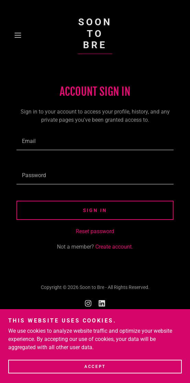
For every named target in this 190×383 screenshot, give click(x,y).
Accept (94, 366)
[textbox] (95, 141)
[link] (95, 35)
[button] (23, 35)
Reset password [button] (95, 231)
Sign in (95, 210)
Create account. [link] (114, 246)
